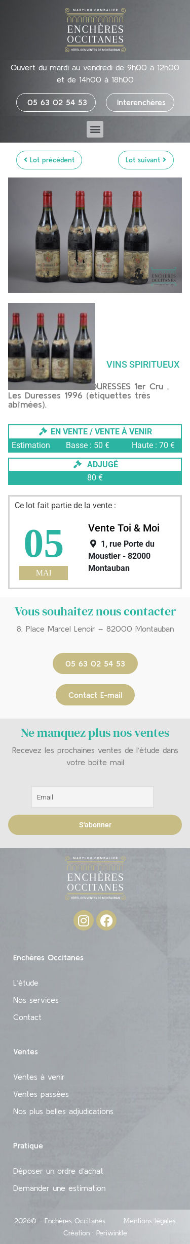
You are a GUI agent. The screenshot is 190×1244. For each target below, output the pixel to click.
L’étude (26, 982)
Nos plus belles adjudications (63, 1111)
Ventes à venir (39, 1076)
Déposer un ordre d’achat (58, 1170)
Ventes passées (41, 1093)
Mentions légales (150, 1221)
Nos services (36, 999)
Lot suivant (146, 160)
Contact (27, 1016)
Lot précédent (49, 160)
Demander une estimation (59, 1187)
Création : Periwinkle (95, 1233)
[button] (95, 129)
